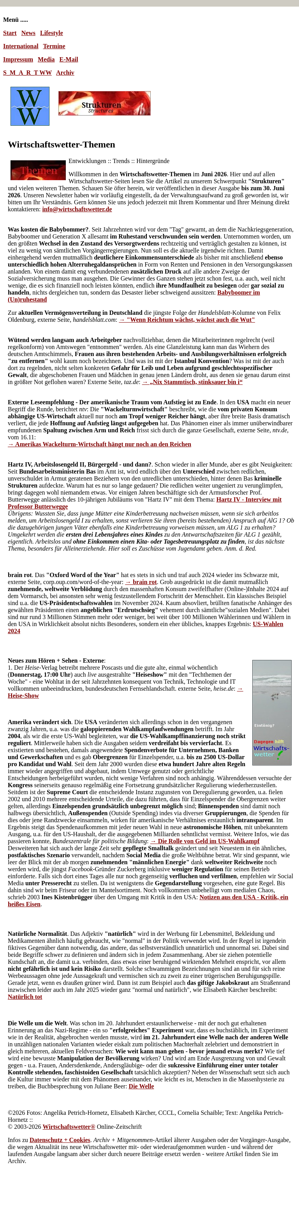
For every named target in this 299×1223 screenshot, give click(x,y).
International (21, 46)
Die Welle (141, 1086)
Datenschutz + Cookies (60, 1140)
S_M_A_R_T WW (27, 72)
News (28, 33)
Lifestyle (51, 33)
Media (46, 59)
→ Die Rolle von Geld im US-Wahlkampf (205, 841)
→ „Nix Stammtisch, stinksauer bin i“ (192, 382)
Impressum (18, 59)
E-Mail (69, 59)
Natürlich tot (25, 996)
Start (10, 33)
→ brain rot (141, 582)
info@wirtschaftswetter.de (77, 209)
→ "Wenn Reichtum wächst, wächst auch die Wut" (187, 319)
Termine (54, 46)
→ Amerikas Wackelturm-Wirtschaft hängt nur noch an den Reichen (99, 444)
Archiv (65, 72)
